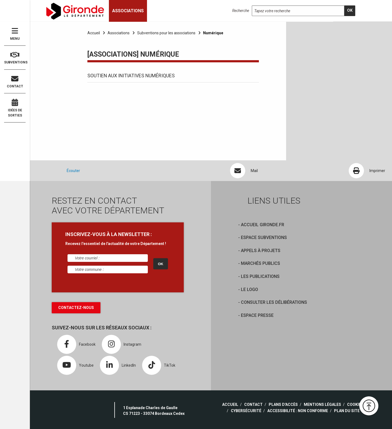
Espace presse (257, 315)
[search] (349, 10)
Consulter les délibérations (274, 302)
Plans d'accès (283, 404)
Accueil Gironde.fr (262, 224)
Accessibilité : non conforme (297, 411)
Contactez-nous (76, 307)
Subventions (15, 58)
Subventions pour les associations (166, 33)
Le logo (249, 289)
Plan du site (347, 411)
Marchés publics (260, 263)
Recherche (240, 10)
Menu (15, 34)
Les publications (260, 276)
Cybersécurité (246, 411)
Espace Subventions (264, 237)
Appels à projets (260, 250)
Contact (15, 81)
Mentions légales (322, 404)
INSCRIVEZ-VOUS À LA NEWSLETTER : (108, 234)
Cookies (355, 404)
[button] (368, 405)
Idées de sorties (15, 108)
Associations (119, 33)
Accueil (93, 33)
